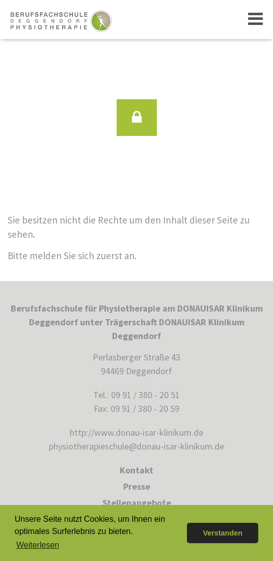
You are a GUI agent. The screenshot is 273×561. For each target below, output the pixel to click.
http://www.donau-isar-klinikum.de (136, 432)
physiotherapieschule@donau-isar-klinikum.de (136, 446)
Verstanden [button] (222, 533)
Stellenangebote (136, 503)
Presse (136, 486)
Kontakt (136, 470)
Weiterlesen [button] (37, 545)
